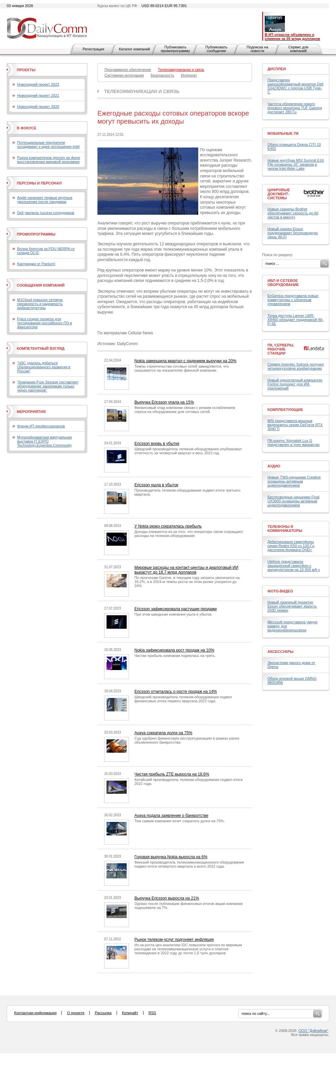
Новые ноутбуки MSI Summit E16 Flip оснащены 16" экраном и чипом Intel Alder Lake (295, 164)
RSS (152, 1013)
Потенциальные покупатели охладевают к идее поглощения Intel (48, 144)
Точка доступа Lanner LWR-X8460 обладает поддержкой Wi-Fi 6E (295, 320)
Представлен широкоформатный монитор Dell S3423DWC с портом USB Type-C (295, 86)
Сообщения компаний (41, 285)
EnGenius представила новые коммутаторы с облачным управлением (293, 300)
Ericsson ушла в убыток (156, 485)
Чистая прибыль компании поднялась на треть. (175, 656)
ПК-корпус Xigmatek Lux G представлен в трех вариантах (293, 443)
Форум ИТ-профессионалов (41, 426)
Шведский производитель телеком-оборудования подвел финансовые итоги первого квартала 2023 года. (183, 699)
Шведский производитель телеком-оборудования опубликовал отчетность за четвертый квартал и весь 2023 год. (188, 451)
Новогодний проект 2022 (38, 84)
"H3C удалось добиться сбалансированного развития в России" (43, 367)
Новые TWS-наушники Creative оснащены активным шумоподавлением (294, 481)
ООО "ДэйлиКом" (313, 1031)
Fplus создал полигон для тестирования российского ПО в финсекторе (44, 323)
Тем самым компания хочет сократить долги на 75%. (179, 821)
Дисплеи (276, 69)
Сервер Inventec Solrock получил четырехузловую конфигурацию (295, 366)
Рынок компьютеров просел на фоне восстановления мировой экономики (48, 160)
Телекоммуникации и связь (141, 91)
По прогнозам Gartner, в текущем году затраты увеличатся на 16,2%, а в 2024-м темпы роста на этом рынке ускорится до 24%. (187, 582)
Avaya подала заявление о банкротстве (171, 815)
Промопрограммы (36, 234)
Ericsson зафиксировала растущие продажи (175, 609)
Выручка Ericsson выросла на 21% (166, 898)
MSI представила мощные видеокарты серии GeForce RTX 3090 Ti (295, 425)
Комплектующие (285, 410)
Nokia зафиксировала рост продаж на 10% (174, 650)
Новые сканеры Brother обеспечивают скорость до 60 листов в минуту (292, 213)
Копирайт (130, 1013)
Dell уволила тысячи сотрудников (45, 213)
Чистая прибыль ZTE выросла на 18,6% (171, 774)
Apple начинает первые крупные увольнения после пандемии (45, 200)
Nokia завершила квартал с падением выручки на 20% (185, 361)
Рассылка (103, 1013)
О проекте (75, 1013)
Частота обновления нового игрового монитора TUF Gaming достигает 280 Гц (294, 108)
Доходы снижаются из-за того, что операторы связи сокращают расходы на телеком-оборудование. (188, 534)
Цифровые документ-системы (278, 194)
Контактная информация (35, 1013)
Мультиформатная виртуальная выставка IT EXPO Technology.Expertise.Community (44, 441)
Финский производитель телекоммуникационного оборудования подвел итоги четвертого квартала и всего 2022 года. (189, 864)
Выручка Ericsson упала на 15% (164, 402)
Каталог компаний (134, 49)
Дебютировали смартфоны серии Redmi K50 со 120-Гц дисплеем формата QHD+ (290, 546)
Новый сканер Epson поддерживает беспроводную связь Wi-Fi (292, 233)
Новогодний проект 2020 (38, 107)
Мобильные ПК (283, 133)
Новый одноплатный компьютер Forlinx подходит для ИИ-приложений (294, 384)
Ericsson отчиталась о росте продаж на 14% (175, 691)
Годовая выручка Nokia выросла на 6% (170, 857)
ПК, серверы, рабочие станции (280, 349)
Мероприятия (31, 412)
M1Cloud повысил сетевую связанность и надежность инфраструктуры (40, 304)
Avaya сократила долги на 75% (163, 733)
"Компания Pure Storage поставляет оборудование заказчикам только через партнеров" (48, 386)
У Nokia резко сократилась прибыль (168, 526)
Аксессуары (280, 652)
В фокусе (26, 128)
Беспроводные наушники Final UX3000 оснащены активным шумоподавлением (293, 501)
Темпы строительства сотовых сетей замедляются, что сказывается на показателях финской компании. (181, 368)
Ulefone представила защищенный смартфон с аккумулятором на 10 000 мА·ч (293, 565)
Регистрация (93, 49)
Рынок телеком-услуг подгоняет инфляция (174, 939)
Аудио (273, 466)
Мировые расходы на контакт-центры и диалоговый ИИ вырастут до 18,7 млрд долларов (186, 570)
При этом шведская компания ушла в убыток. (173, 614)
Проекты (26, 70)
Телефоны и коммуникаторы (284, 529)
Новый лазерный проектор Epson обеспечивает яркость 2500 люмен (292, 606)
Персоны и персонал (39, 183)
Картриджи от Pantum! (36, 264)
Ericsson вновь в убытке (156, 443)
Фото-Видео (280, 591)
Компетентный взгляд (41, 348)
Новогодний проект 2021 (38, 95)
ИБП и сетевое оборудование (283, 283)
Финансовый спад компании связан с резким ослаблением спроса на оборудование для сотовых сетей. (184, 410)
